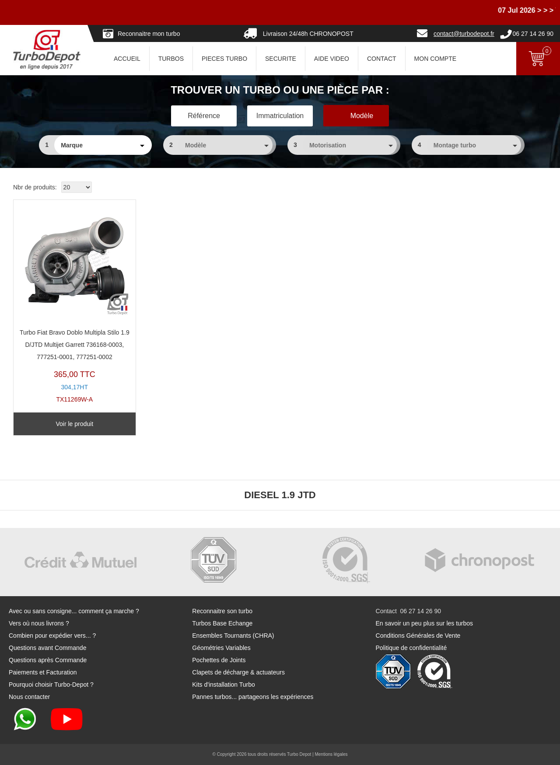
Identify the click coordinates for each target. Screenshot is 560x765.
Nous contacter (29, 696)
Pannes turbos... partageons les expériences (252, 696)
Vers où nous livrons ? (39, 623)
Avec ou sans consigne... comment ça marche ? (74, 611)
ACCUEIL (127, 58)
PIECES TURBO (224, 58)
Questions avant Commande (47, 647)
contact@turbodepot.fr (464, 33)
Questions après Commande (48, 660)
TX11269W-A (74, 303)
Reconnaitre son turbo (222, 611)
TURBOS (171, 58)
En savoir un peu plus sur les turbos (424, 623)
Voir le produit (74, 423)
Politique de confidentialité (411, 647)
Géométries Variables (221, 647)
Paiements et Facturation (43, 672)
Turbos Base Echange (222, 623)
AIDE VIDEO (331, 58)
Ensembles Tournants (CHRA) (233, 635)
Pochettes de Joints (218, 660)
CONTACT (381, 58)
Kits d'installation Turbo (223, 684)
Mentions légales (331, 754)
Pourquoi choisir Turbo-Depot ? (51, 684)
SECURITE (280, 58)
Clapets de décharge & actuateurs (238, 672)
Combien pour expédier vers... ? (52, 635)
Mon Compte (435, 58)
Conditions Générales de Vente (418, 635)
